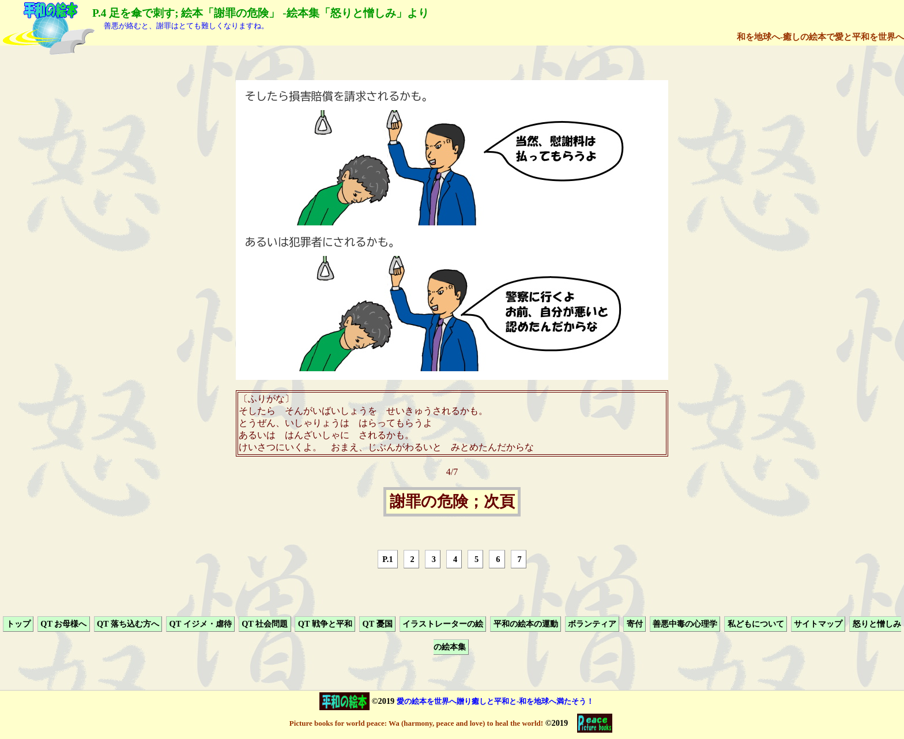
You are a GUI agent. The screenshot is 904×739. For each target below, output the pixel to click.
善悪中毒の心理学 (685, 623)
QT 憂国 (377, 623)
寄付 (635, 623)
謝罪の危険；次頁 (452, 502)
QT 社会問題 (265, 623)
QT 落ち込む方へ (128, 623)
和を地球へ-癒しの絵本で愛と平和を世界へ (820, 37)
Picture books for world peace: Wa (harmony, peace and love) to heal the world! (416, 723)
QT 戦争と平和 (325, 623)
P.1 (387, 559)
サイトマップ (818, 623)
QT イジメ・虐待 (201, 623)
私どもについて (756, 623)
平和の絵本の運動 (526, 623)
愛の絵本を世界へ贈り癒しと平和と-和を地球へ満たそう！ (495, 701)
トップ (18, 623)
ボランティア (592, 623)
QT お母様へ (63, 623)
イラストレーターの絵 (442, 623)
